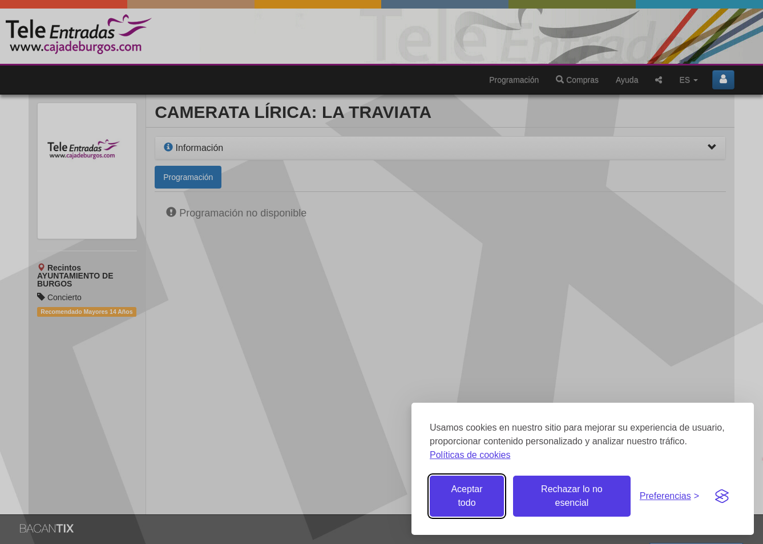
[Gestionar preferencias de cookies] (669, 496)
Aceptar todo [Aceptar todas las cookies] (466, 496)
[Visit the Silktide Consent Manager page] (722, 496)
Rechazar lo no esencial (572, 496)
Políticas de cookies (470, 455)
